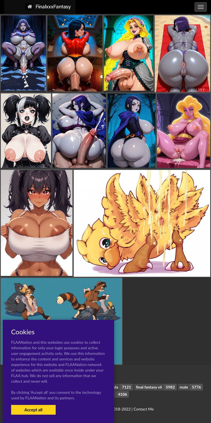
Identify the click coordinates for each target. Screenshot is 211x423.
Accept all (33, 409)
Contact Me (144, 409)
